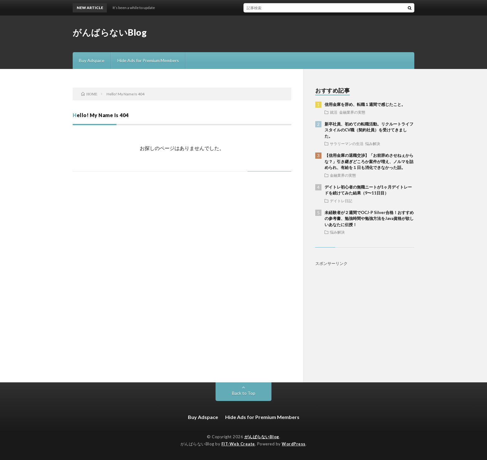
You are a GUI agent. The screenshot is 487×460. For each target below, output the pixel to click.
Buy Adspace (91, 60)
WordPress (294, 443)
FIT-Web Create (238, 443)
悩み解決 (372, 143)
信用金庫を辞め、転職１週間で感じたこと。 (365, 104)
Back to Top (243, 393)
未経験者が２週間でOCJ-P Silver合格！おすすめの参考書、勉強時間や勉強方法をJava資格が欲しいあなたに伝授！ (369, 218)
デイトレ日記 (341, 201)
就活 (333, 112)
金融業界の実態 (352, 112)
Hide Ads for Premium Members (148, 60)
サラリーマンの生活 (346, 143)
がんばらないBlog (110, 32)
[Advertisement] (364, 315)
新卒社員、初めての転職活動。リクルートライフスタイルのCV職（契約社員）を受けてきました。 (369, 130)
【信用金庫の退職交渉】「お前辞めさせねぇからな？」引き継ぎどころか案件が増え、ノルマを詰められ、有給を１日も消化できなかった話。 (369, 161)
